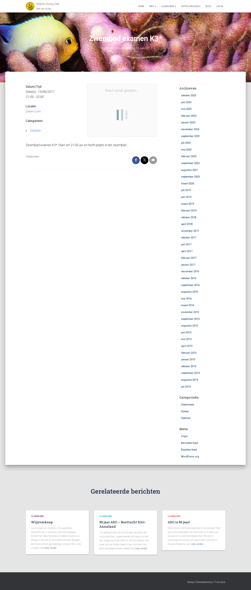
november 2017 (190, 230)
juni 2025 (186, 102)
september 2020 (190, 176)
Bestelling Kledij (190, 6)
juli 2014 (186, 386)
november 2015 (190, 312)
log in (219, 6)
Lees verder (50, 547)
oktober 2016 (188, 278)
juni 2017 (186, 244)
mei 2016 (186, 298)
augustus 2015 (189, 325)
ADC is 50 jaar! (179, 522)
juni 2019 (186, 197)
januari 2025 (188, 122)
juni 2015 (186, 332)
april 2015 (186, 346)
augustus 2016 (189, 291)
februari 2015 (189, 352)
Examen (35, 130)
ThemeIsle (219, 582)
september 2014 (190, 373)
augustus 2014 (189, 379)
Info (152, 6)
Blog (208, 6)
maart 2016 (187, 305)
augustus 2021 (189, 170)
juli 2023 (186, 142)
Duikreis (186, 418)
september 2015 (190, 319)
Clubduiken (168, 6)
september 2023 (190, 136)
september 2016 (190, 285)
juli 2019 (186, 190)
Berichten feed (189, 443)
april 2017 (186, 251)
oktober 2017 (188, 237)
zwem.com (33, 111)
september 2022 (190, 163)
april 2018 (186, 224)
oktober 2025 (188, 95)
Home (141, 6)
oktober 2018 (188, 217)
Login (184, 436)
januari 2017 (188, 264)
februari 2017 (189, 257)
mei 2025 (186, 109)
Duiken (185, 411)
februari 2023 (189, 156)
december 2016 (190, 271)
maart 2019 (187, 203)
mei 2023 (186, 149)
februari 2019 (189, 210)
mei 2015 (186, 339)
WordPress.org (190, 456)
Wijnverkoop (42, 522)
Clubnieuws (187, 404)
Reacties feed (189, 449)
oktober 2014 (188, 366)
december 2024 (190, 129)
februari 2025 (189, 115)
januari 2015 (188, 359)
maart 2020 (187, 183)
